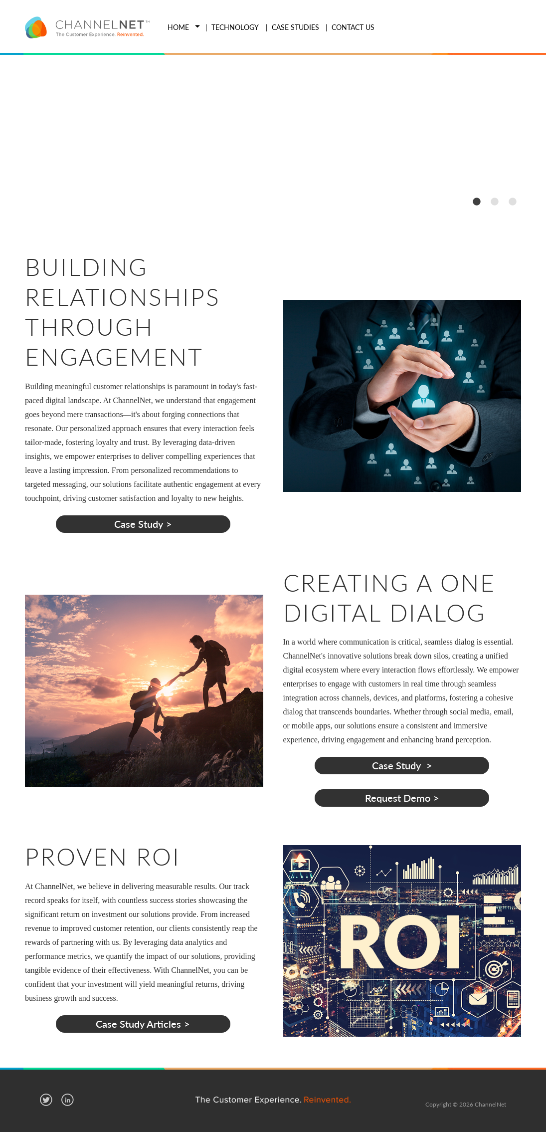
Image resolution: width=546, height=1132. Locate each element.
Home (178, 27)
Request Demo (397, 798)
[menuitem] (177, 27)
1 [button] (476, 201)
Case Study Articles (138, 1024)
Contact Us (353, 27)
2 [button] (494, 201)
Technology (235, 27)
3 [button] (512, 201)
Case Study (138, 524)
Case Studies (295, 27)
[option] (273, 138)
